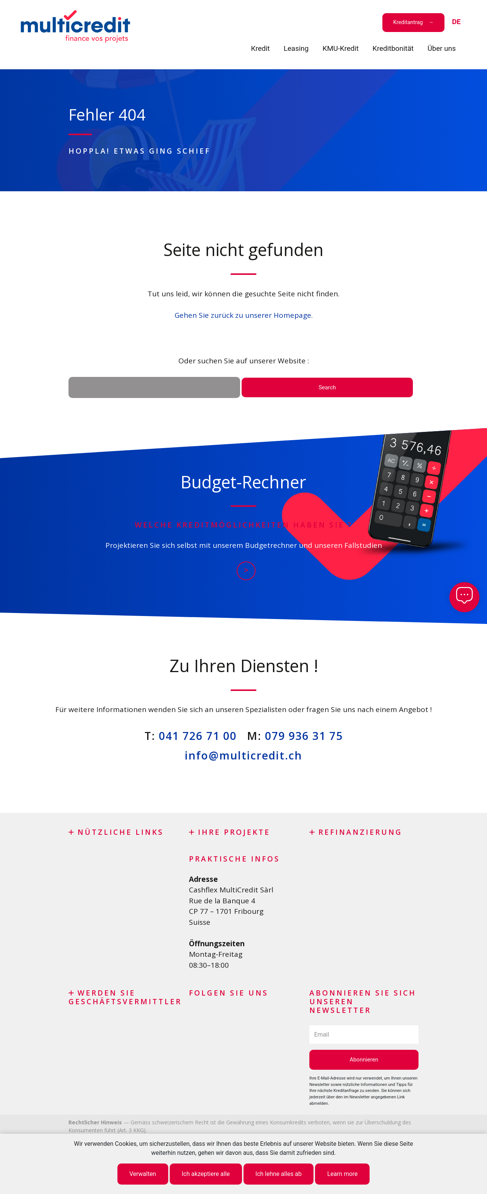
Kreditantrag (408, 22)
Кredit (260, 48)
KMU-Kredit (341, 48)
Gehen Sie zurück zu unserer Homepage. (244, 315)
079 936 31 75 (304, 735)
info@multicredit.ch (243, 755)
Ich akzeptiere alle (206, 1173)
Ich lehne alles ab (279, 1173)
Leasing (296, 48)
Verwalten (142, 1173)
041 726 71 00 (198, 735)
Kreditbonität (393, 48)
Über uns (442, 48)
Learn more (342, 1173)
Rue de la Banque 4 (222, 901)
